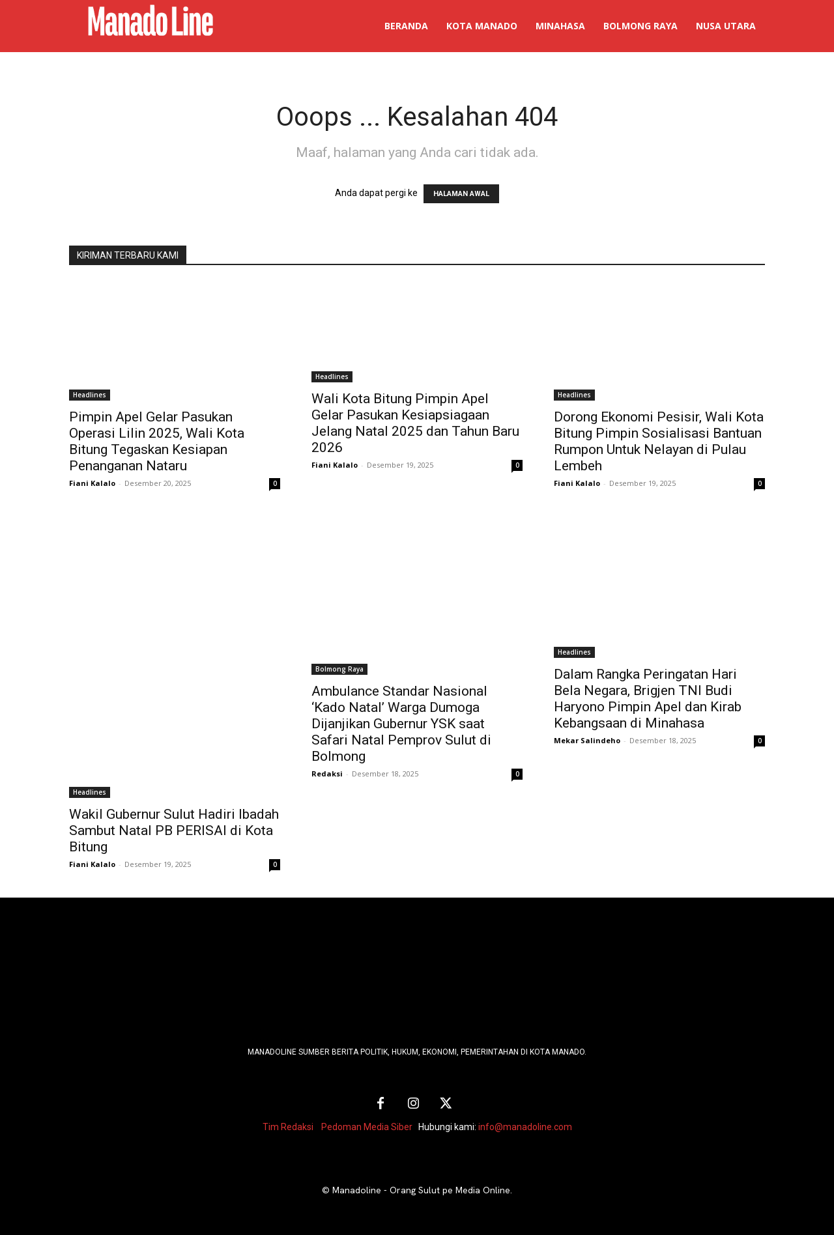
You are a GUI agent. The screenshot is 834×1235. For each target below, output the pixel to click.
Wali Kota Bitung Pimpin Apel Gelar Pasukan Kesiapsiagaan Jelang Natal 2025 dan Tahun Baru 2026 (415, 423)
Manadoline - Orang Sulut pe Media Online (421, 1190)
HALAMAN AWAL (461, 194)
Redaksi (327, 773)
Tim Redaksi (288, 1127)
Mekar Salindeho (587, 740)
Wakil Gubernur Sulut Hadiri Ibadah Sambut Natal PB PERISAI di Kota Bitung (174, 830)
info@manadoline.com (525, 1127)
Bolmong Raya (339, 669)
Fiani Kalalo (92, 483)
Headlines (89, 394)
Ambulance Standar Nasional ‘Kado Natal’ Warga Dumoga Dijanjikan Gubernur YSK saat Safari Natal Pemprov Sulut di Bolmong (401, 723)
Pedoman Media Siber (366, 1127)
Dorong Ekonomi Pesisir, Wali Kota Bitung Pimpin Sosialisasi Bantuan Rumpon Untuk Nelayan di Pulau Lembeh (659, 441)
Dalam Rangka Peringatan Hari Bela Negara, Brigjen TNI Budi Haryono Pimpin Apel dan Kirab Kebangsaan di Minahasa (647, 698)
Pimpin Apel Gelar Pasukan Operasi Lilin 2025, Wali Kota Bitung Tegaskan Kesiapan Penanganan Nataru (156, 441)
